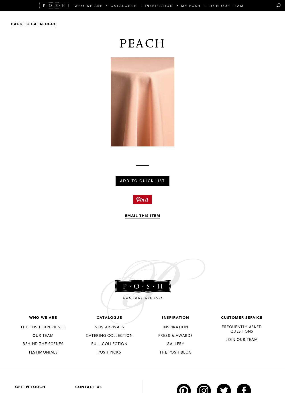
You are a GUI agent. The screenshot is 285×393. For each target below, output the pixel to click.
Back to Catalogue (34, 24)
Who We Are (43, 318)
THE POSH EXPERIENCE (43, 327)
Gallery (175, 344)
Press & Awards (175, 336)
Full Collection (109, 344)
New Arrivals (109, 327)
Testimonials (43, 352)
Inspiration (175, 318)
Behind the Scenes (43, 344)
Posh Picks (109, 352)
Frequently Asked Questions (242, 329)
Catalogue (109, 318)
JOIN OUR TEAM (242, 340)
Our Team (43, 336)
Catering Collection (109, 336)
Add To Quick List (142, 181)
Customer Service (242, 318)
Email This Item (142, 216)
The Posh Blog (175, 352)
